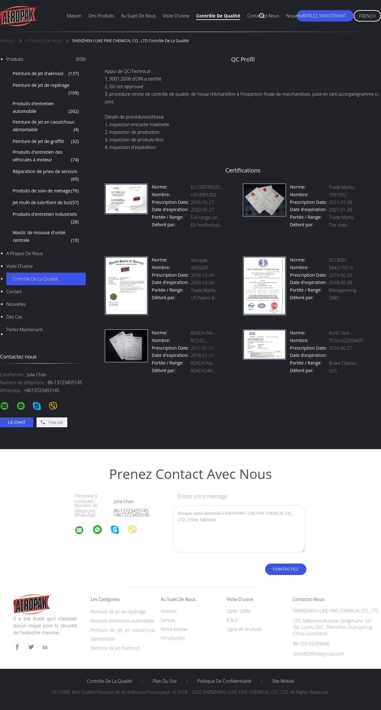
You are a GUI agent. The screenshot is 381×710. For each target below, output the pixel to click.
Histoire (168, 611)
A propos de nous (24, 253)
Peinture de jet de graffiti (46, 141)
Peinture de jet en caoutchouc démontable (46, 126)
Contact (14, 291)
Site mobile (283, 681)
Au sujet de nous (138, 16)
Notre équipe (174, 629)
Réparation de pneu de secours (46, 175)
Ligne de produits (244, 629)
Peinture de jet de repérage (46, 89)
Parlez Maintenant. (325, 16)
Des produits (101, 16)
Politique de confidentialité (224, 681)
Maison (74, 16)
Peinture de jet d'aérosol (46, 73)
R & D (232, 620)
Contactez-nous (263, 16)
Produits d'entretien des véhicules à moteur (46, 156)
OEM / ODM (239, 611)
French (367, 16)
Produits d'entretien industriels (46, 218)
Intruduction (173, 638)
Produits (46, 59)
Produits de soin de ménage (46, 191)
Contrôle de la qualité (35, 279)
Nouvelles (295, 16)
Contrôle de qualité (218, 16)
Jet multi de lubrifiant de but (46, 202)
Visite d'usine (176, 16)
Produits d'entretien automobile (46, 107)
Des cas (14, 317)
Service (168, 620)
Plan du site (165, 681)
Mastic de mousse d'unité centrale (46, 236)
